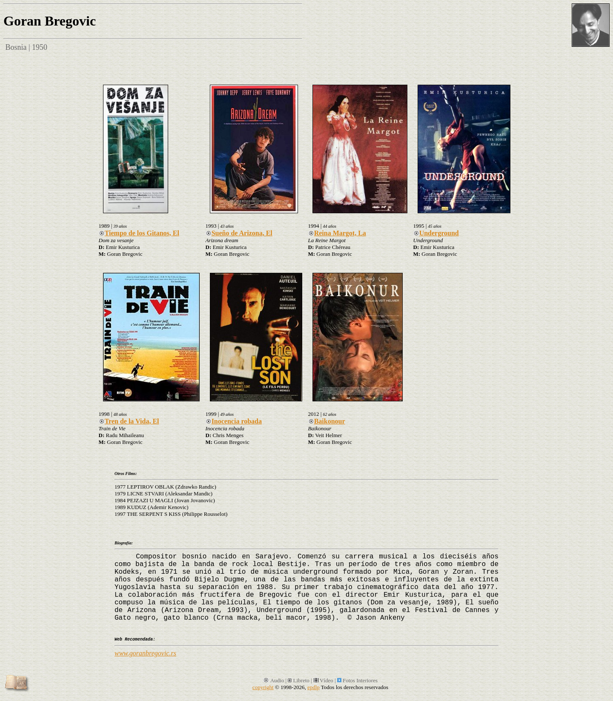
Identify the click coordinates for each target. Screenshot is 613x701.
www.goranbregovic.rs (145, 653)
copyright (263, 687)
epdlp (313, 687)
